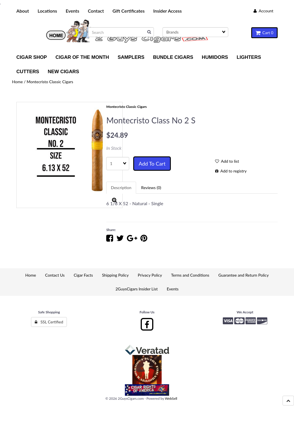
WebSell (171, 398)
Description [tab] (121, 187)
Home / (19, 81)
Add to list (227, 161)
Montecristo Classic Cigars (50, 81)
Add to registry (231, 170)
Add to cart (152, 163)
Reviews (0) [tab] (151, 187)
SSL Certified (49, 321)
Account (263, 10)
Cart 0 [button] (264, 32)
